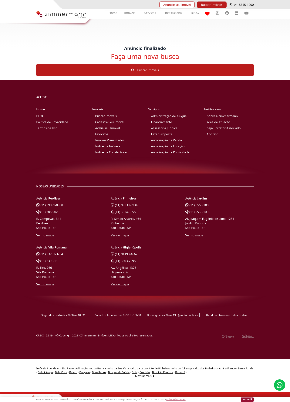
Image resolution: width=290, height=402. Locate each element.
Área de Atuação (218, 122)
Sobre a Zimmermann (222, 116)
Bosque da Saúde (119, 372)
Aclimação (81, 368)
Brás (134, 372)
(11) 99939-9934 (124, 205)
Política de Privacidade (52, 122)
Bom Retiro (99, 372)
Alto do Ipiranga (182, 368)
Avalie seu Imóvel (107, 128)
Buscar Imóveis (211, 5)
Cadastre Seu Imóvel (109, 122)
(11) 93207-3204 (49, 254)
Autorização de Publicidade (170, 152)
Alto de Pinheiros (159, 368)
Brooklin (145, 372)
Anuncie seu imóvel (177, 5)
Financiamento (161, 122)
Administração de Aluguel (169, 116)
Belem (73, 372)
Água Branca (98, 368)
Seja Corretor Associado (224, 128)
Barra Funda (245, 368)
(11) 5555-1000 (197, 205)
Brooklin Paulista (162, 372)
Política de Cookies (175, 399)
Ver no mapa (45, 235)
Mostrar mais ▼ (145, 376)
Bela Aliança (45, 372)
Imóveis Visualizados (109, 140)
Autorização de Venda (166, 140)
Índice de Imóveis (107, 146)
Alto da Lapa (139, 368)
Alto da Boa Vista (118, 368)
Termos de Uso (46, 128)
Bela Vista (61, 372)
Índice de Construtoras (111, 152)
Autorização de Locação (167, 146)
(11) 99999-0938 (49, 205)
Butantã (180, 372)
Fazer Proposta (161, 134)
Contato (212, 134)
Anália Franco (227, 368)
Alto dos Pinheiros (205, 368)
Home (113, 13)
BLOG (195, 13)
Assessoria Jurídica (164, 128)
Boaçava (84, 372)
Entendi (247, 399)
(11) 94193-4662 (124, 254)
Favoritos (101, 134)
